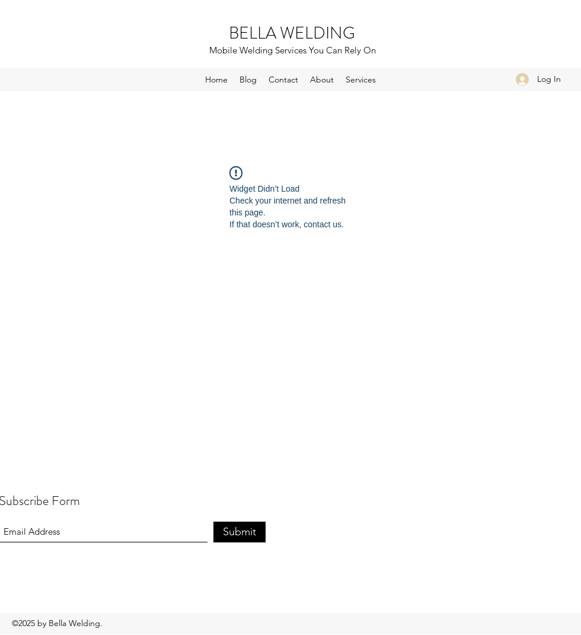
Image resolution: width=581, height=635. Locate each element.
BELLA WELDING (292, 33)
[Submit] (239, 532)
